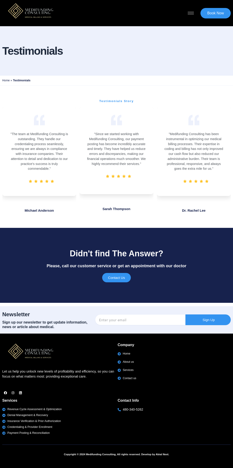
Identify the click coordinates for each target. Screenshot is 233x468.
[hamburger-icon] (191, 13)
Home (6, 80)
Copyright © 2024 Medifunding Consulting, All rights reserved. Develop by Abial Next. (116, 454)
